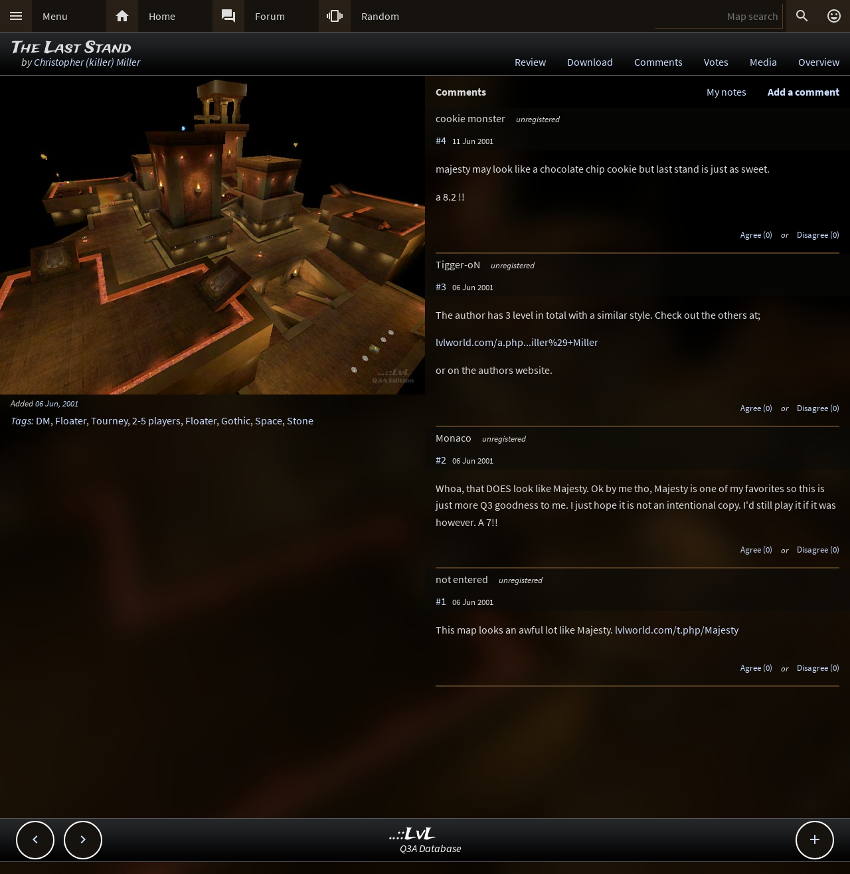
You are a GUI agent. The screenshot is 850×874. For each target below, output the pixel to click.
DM (43, 420)
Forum (270, 16)
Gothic (235, 420)
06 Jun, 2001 (56, 403)
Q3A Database (431, 848)
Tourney (109, 420)
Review (530, 61)
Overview (818, 61)
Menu (55, 16)
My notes (726, 91)
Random (380, 16)
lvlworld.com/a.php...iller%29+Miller (517, 342)
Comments (658, 61)
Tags (21, 420)
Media (763, 61)
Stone (300, 420)
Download (590, 61)
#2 (441, 459)
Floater (70, 420)
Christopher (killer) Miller (87, 61)
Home (162, 16)
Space (268, 420)
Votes (716, 61)
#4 (441, 140)
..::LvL (412, 834)
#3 (441, 286)
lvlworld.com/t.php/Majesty (676, 629)
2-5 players (156, 420)
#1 (441, 601)
